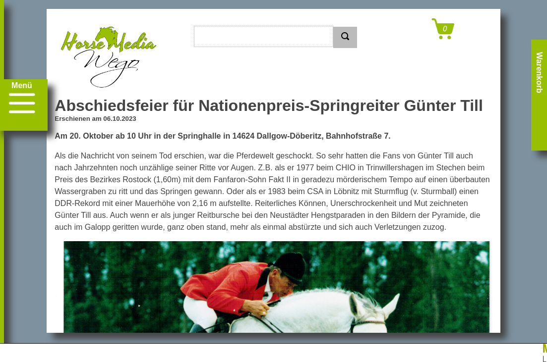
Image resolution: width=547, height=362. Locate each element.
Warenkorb (539, 72)
